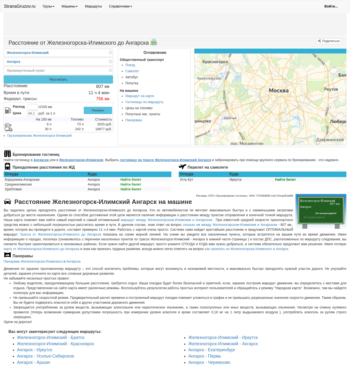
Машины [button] (70, 6)
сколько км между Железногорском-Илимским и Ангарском (230, 225)
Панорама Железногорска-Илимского (33, 261)
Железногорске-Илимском (81, 160)
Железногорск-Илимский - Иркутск (223, 337)
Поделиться (330, 41)
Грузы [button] (48, 6)
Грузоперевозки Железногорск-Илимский (39, 135)
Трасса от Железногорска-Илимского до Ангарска (60, 234)
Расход (19, 106)
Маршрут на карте (139, 96)
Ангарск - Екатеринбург (211, 349)
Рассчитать (58, 79)
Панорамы (133, 120)
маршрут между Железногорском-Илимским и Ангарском (167, 220)
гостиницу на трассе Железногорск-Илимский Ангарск (165, 160)
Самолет (132, 71)
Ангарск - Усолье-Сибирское (45, 356)
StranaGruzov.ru (20, 6)
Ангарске (41, 160)
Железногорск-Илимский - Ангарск (223, 343)
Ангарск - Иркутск (34, 349)
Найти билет (131, 179)
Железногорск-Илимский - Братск (50, 337)
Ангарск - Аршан (33, 362)
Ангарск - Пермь (204, 356)
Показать (98, 110)
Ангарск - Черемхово (209, 362)
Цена (17, 113)
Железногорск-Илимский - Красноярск (55, 343)
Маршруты (93, 6)
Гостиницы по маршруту (144, 102)
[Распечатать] (154, 43)
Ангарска (73, 261)
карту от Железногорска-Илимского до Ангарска (41, 249)
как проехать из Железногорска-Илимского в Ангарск (246, 249)
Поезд (130, 65)
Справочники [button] (120, 6)
